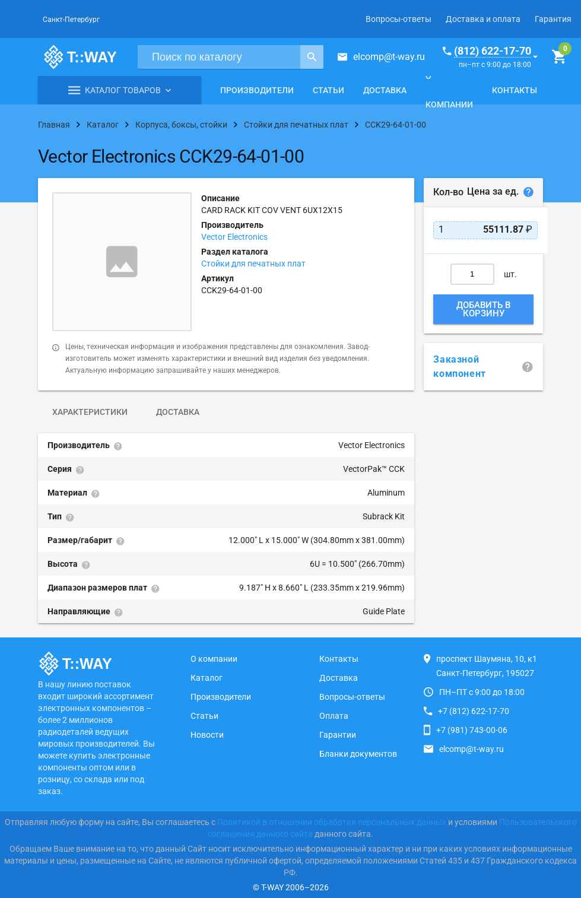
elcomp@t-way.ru (389, 56)
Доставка (385, 90)
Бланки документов (358, 754)
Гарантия (553, 19)
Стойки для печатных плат (253, 263)
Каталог (207, 678)
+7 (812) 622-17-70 (473, 711)
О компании (449, 90)
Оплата (333, 716)
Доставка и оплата (483, 19)
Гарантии (337, 735)
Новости (207, 735)
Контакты (514, 90)
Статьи (328, 90)
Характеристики (90, 412)
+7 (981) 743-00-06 (471, 730)
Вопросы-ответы (398, 19)
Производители (257, 90)
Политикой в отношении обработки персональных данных (331, 822)
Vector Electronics (234, 237)
